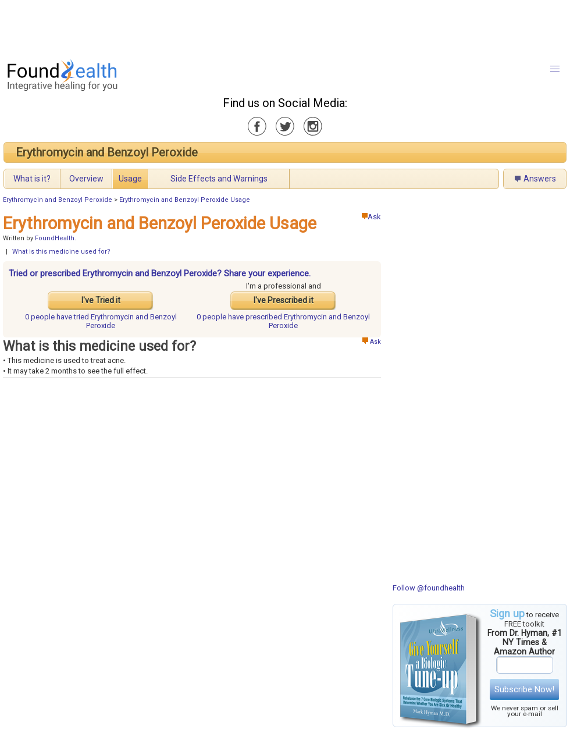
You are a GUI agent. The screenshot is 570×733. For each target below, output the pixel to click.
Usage (130, 178)
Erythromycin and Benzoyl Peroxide (107, 152)
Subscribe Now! (524, 689)
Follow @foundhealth (429, 587)
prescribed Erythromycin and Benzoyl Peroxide (283, 321)
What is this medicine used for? (61, 251)
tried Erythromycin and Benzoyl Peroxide (101, 321)
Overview (86, 178)
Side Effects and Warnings (219, 178)
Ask (371, 216)
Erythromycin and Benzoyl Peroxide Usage (184, 200)
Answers (539, 178)
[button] (555, 69)
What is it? (32, 178)
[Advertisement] (284, 26)
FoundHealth (54, 238)
